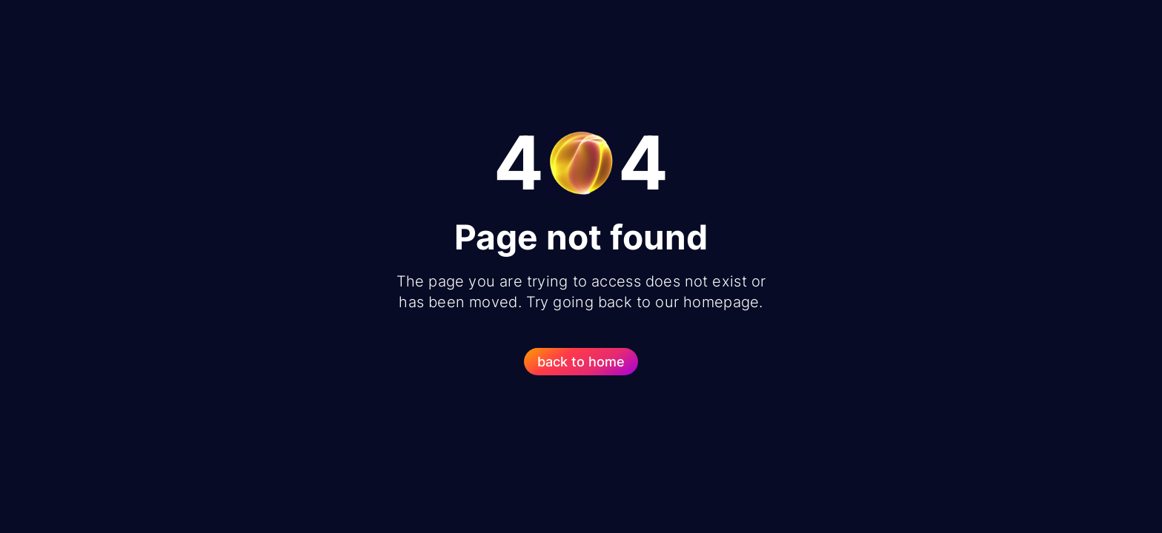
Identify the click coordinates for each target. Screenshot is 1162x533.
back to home (581, 361)
